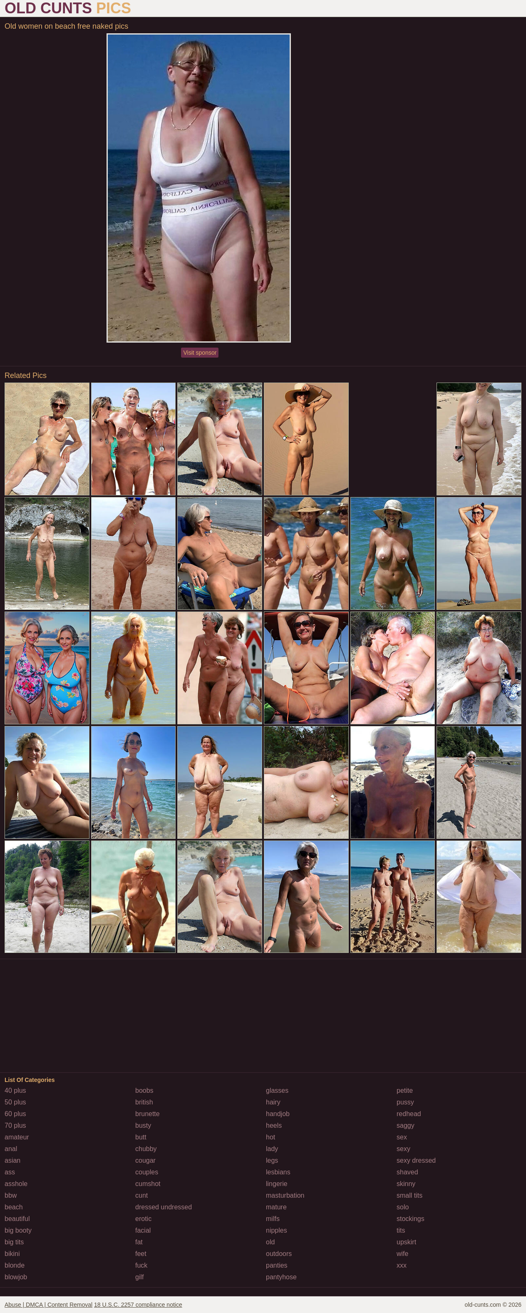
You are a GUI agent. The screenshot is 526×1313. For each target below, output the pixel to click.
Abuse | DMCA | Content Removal (48, 1304)
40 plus (15, 1090)
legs (272, 1160)
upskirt (406, 1242)
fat (139, 1242)
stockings (410, 1218)
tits (401, 1230)
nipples (276, 1230)
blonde (15, 1265)
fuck (141, 1265)
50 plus (15, 1102)
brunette (147, 1113)
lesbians (278, 1172)
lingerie (277, 1183)
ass (10, 1172)
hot (270, 1137)
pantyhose (281, 1277)
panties (277, 1265)
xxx (402, 1265)
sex (402, 1137)
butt (140, 1137)
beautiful (17, 1218)
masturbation (285, 1195)
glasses (277, 1090)
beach (14, 1207)
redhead (409, 1113)
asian (12, 1160)
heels (274, 1125)
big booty (18, 1230)
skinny (406, 1183)
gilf (139, 1277)
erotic (143, 1218)
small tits (409, 1195)
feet (140, 1253)
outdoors (279, 1253)
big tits (14, 1242)
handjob (278, 1113)
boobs (144, 1090)
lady (272, 1148)
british (144, 1102)
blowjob (16, 1277)
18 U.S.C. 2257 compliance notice (138, 1304)
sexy (403, 1148)
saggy (405, 1125)
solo (403, 1207)
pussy (405, 1102)
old (270, 1242)
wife (402, 1253)
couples (146, 1172)
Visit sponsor (199, 352)
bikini (12, 1253)
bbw (11, 1195)
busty (143, 1125)
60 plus (15, 1113)
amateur (17, 1137)
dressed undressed (163, 1207)
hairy (273, 1102)
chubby (146, 1148)
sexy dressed (416, 1160)
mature (276, 1207)
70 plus (15, 1125)
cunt (141, 1195)
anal (11, 1148)
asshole (16, 1183)
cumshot (147, 1183)
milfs (273, 1218)
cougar (145, 1160)
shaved (407, 1172)
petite (405, 1090)
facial (143, 1230)
